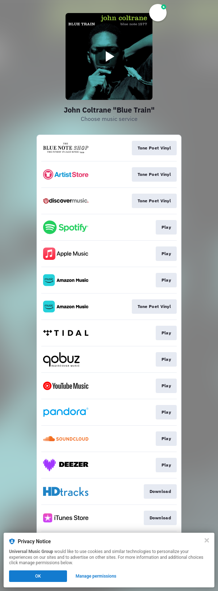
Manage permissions (96, 576)
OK (38, 576)
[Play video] (109, 56)
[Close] (207, 540)
